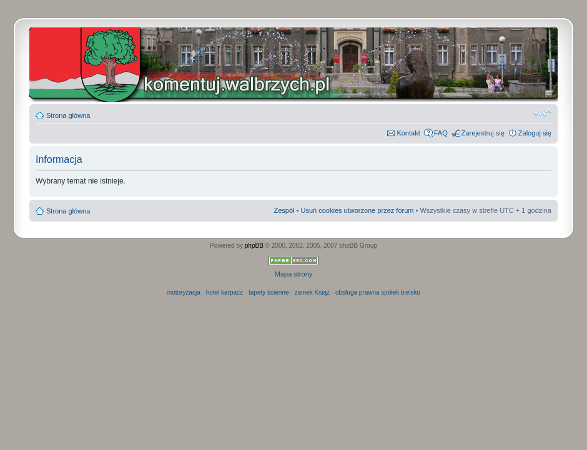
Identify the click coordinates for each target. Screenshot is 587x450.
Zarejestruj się (483, 133)
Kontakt (408, 133)
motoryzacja (183, 292)
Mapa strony (294, 274)
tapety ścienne (269, 292)
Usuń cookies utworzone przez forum (356, 210)
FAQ (441, 133)
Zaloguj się (534, 133)
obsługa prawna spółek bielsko (377, 292)
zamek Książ (312, 292)
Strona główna (68, 115)
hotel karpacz (224, 292)
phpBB (254, 245)
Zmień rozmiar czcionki (542, 113)
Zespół (284, 210)
